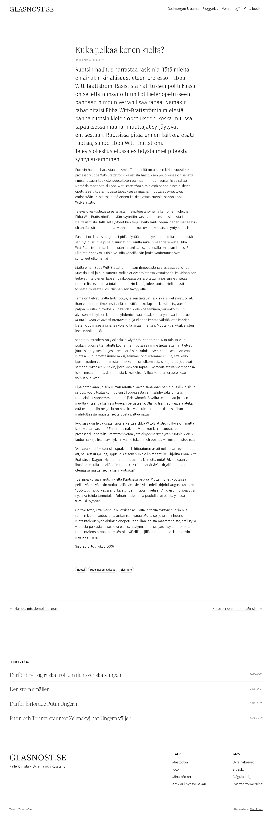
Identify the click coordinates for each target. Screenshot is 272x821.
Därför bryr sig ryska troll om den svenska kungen (65, 674)
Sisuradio (126, 569)
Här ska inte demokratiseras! (37, 608)
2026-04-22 (256, 674)
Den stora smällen (29, 689)
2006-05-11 (98, 60)
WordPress (256, 809)
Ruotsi (81, 569)
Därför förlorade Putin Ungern (43, 703)
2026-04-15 (256, 703)
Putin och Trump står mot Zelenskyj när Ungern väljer (70, 718)
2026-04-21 (256, 688)
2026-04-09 (256, 717)
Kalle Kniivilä (83, 60)
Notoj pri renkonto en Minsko (235, 608)
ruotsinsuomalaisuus (102, 569)
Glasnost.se (31, 9)
